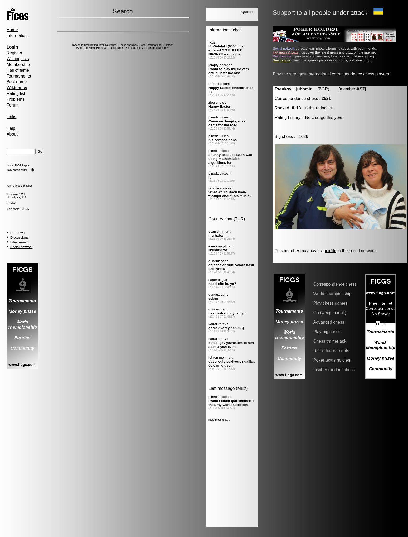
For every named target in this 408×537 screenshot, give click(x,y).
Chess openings (128, 45)
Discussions (19, 237)
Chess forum (80, 45)
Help (11, 128)
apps (27, 165)
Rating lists (96, 45)
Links (11, 116)
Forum (13, 105)
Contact (167, 45)
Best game (17, 82)
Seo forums (132, 47)
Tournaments (19, 76)
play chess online (17, 170)
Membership (18, 64)
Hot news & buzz (286, 52)
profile (329, 250)
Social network (21, 247)
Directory (163, 47)
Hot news (17, 233)
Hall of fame (18, 70)
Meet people (148, 47)
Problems (16, 99)
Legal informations (150, 45)
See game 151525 (18, 209)
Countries (110, 45)
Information (17, 35)
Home (12, 29)
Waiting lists (18, 58)
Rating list (16, 93)
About (12, 134)
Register (14, 53)
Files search (19, 242)
